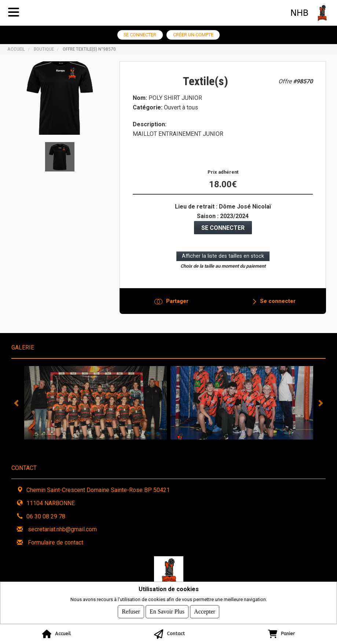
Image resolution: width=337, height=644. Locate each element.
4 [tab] (174, 445)
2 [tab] (152, 445)
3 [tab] (163, 445)
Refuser (131, 611)
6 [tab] (196, 445)
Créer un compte (193, 34)
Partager (177, 301)
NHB (299, 13)
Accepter (204, 611)
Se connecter (140, 34)
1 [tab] (141, 445)
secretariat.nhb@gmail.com (62, 529)
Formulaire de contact (55, 542)
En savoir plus (167, 611)
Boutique (44, 49)
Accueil (16, 49)
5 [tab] (185, 445)
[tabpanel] (95, 402)
